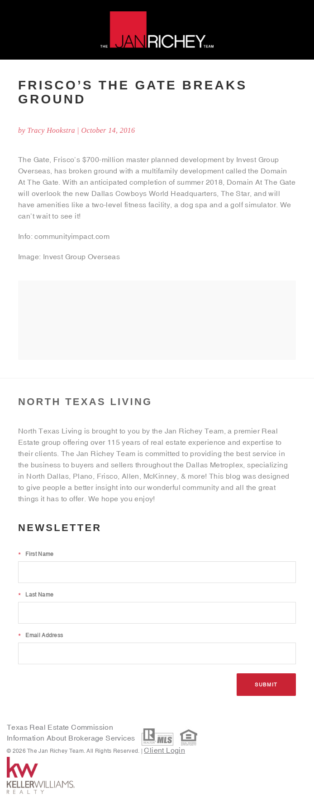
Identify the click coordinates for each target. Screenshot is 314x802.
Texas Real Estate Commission (60, 727)
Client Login (164, 750)
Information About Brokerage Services (72, 738)
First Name (35, 554)
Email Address (40, 635)
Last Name (35, 594)
